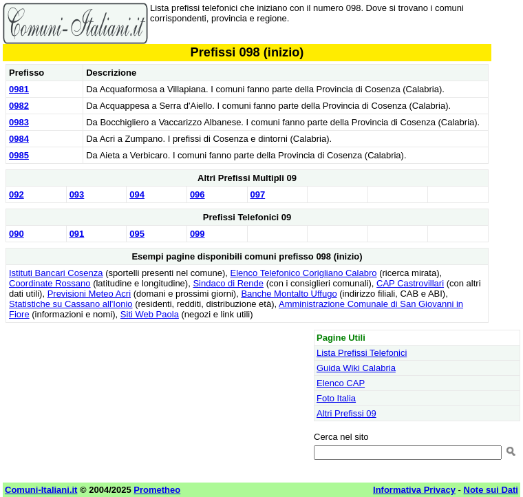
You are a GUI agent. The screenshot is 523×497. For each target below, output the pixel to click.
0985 (19, 155)
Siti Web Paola (149, 314)
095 (137, 234)
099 (197, 234)
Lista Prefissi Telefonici (362, 353)
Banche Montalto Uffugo (289, 293)
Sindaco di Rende (228, 283)
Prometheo (157, 490)
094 (137, 194)
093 (77, 194)
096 (197, 194)
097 (258, 194)
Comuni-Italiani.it (41, 490)
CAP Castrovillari (410, 283)
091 (77, 234)
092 (16, 194)
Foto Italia (336, 398)
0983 (19, 122)
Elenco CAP (341, 383)
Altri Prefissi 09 (346, 413)
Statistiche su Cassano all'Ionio (71, 304)
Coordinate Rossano (50, 283)
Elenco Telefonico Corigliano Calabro (304, 273)
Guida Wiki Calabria (356, 368)
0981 (19, 89)
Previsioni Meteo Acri (89, 293)
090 (16, 234)
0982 (19, 106)
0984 (19, 139)
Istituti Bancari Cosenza (56, 273)
